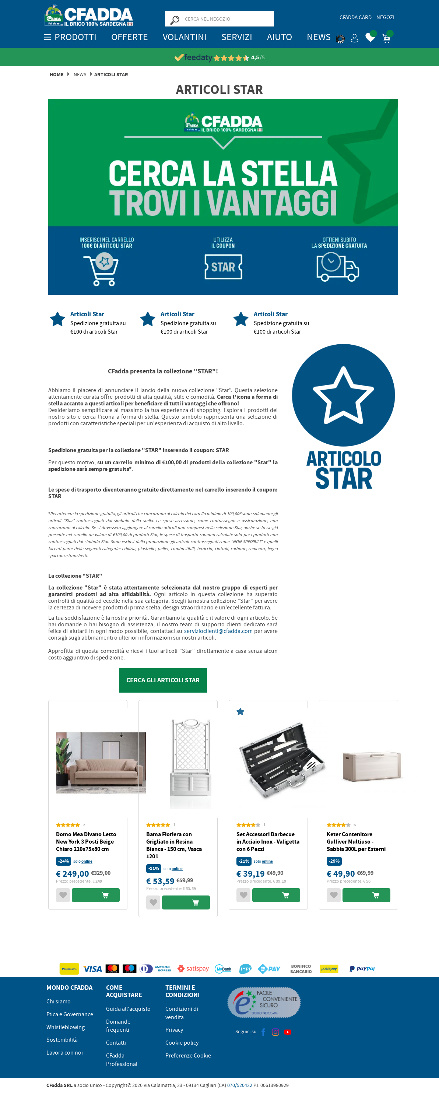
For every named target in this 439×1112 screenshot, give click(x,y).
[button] (347, 37)
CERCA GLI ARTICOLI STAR (163, 680)
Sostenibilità (62, 1040)
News (319, 37)
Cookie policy (182, 1042)
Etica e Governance (69, 1014)
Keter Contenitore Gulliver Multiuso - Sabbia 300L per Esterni (356, 841)
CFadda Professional (121, 1060)
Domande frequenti (118, 1026)
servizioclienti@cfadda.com (218, 631)
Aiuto (279, 37)
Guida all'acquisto (128, 1009)
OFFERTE (129, 37)
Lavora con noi (64, 1052)
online (86, 861)
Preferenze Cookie (188, 1055)
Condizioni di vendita (181, 1013)
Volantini (185, 37)
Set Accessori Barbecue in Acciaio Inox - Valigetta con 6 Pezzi (267, 841)
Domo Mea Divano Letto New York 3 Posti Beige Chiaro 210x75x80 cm (86, 841)
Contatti (116, 1042)
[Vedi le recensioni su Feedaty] (220, 57)
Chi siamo (58, 1001)
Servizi (236, 37)
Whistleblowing (65, 1027)
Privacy (174, 1030)
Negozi (385, 17)
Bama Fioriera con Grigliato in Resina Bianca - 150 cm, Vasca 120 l (174, 845)
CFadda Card (356, 17)
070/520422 (239, 1085)
